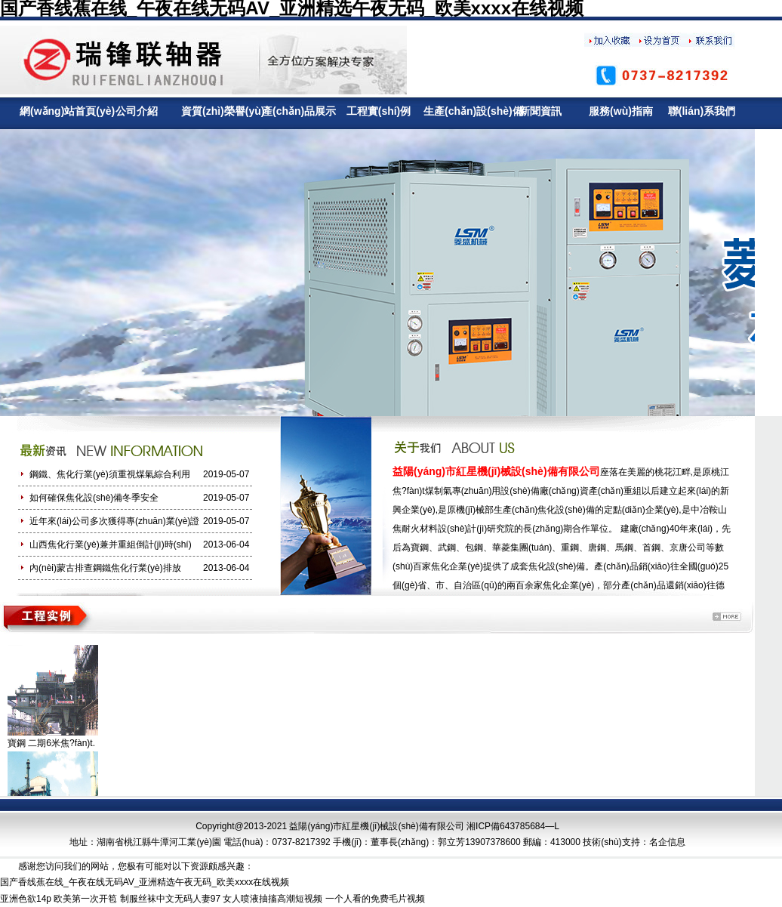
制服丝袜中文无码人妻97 (170, 898)
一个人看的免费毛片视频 (375, 898)
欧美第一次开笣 (85, 898)
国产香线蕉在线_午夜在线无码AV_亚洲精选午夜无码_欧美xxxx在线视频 (144, 882)
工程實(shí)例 (378, 111)
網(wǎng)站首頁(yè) (55, 111)
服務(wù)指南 (621, 111)
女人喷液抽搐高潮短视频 (272, 898)
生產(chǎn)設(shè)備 (459, 111)
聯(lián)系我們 (701, 111)
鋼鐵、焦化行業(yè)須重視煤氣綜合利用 (109, 474)
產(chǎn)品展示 (298, 111)
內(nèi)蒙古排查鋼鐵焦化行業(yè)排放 (105, 568)
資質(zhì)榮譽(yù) (217, 111)
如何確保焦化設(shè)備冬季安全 (94, 497)
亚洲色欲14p (25, 898)
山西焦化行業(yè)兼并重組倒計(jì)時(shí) (110, 544)
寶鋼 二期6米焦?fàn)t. (51, 743)
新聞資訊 (540, 111)
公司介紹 (136, 111)
